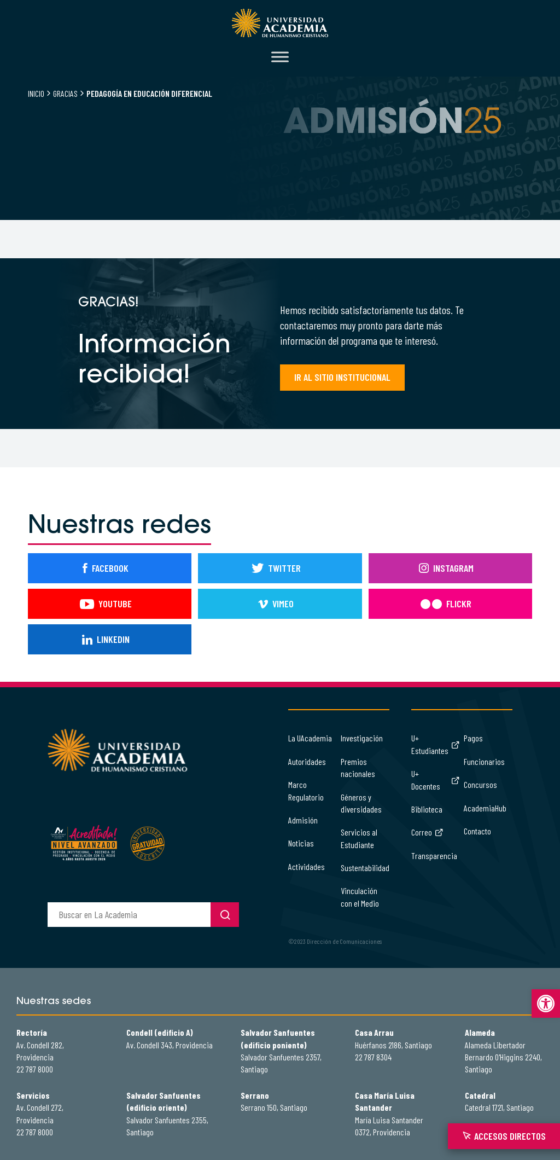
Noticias (301, 843)
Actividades (306, 866)
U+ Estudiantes (435, 744)
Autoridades (307, 761)
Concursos (480, 784)
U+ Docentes (435, 779)
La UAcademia (310, 738)
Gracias (65, 93)
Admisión (303, 820)
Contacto (477, 831)
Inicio (36, 93)
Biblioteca (426, 809)
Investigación (362, 738)
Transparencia (434, 855)
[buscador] (129, 914)
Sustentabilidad (365, 867)
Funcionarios (484, 761)
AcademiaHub (485, 808)
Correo (427, 832)
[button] (546, 1003)
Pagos (473, 738)
